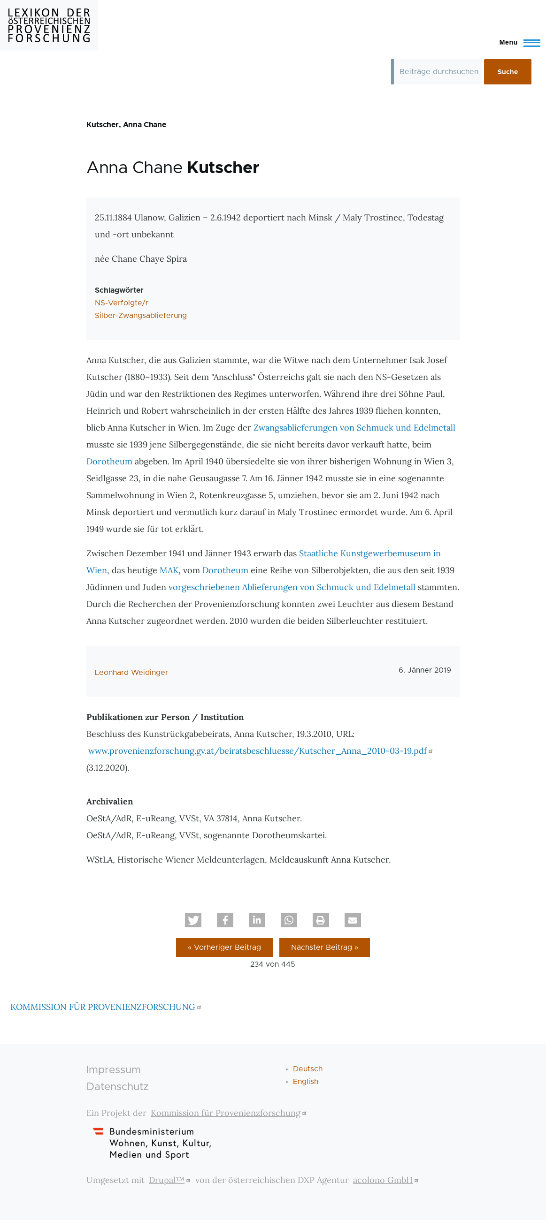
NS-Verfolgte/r (121, 303)
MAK (169, 570)
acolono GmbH (387, 1180)
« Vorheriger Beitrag (224, 947)
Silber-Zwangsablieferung (141, 315)
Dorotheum (109, 461)
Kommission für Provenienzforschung (230, 1112)
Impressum (113, 1070)
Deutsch (308, 1069)
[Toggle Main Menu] (515, 42)
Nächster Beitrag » (324, 947)
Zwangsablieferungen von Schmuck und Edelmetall (354, 427)
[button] (193, 920)
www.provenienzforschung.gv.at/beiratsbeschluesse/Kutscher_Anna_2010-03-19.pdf (261, 750)
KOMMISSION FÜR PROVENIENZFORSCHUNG (107, 1006)
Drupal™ (171, 1180)
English (305, 1081)
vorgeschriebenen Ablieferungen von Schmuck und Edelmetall (292, 587)
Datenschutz (117, 1087)
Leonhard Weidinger (131, 672)
